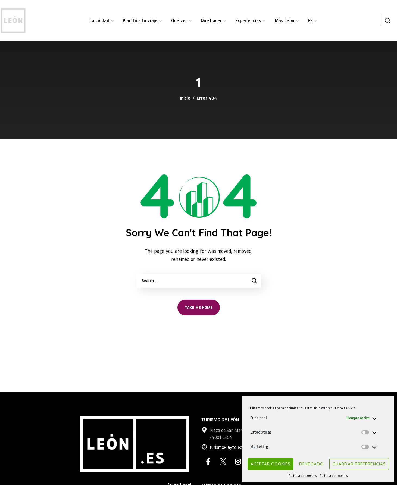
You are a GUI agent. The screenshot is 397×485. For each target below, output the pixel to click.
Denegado (311, 463)
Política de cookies (303, 476)
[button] (387, 20)
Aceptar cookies (271, 463)
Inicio (185, 98)
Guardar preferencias (359, 463)
